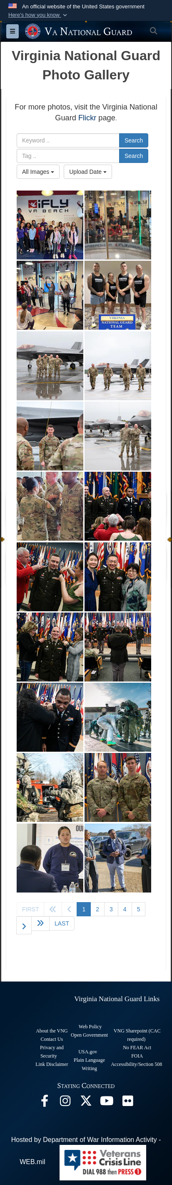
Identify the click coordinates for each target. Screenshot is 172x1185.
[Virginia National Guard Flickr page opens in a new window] (127, 1102)
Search (134, 140)
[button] (38, 15)
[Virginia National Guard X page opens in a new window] (86, 1102)
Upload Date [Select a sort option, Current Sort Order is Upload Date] (88, 171)
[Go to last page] (62, 923)
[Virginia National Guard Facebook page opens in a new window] (44, 1102)
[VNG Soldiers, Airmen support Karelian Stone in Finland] (118, 717)
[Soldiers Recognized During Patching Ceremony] (50, 506)
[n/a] (118, 506)
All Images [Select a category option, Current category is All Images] (38, 171)
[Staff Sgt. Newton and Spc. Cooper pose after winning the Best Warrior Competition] (118, 787)
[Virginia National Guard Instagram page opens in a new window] (65, 1102)
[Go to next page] (24, 925)
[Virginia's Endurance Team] (118, 295)
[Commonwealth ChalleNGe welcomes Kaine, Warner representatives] (50, 858)
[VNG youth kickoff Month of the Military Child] (50, 225)
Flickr (87, 118)
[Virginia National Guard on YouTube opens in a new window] (107, 1102)
